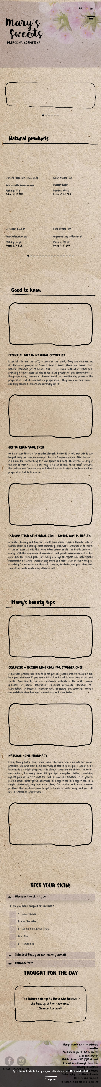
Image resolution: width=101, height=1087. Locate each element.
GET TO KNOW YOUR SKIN (26, 448)
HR (80, 9)
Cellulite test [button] (24, 963)
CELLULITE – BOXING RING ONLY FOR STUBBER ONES (45, 668)
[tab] (50, 897)
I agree (50, 1079)
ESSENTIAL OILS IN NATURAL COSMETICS (36, 355)
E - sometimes (26, 944)
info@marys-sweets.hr (85, 1063)
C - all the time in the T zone (33, 929)
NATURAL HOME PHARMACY (27, 756)
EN (91, 9)
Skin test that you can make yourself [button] (40, 955)
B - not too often (27, 922)
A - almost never (27, 914)
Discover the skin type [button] (30, 897)
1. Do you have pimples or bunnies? (31, 906)
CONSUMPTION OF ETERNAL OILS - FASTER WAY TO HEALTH (49, 536)
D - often (23, 937)
